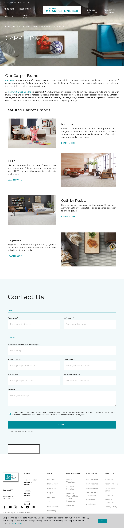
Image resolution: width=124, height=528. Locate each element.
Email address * (69, 359)
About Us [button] (8, 18)
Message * (12, 389)
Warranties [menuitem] (90, 500)
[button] (84, 19)
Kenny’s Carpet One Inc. (19, 92)
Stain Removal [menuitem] (92, 479)
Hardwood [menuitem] (51, 488)
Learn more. (17, 523)
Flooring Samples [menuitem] (70, 487)
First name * (13, 318)
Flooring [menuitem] (50, 479)
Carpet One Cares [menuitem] (110, 489)
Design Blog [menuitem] (71, 505)
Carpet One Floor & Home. (20, 512)
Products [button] (9, 11)
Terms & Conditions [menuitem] (109, 501)
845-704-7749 (24, 4)
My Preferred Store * (72, 374)
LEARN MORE (68, 143)
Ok (102, 521)
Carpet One (10, 26)
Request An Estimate (110, 13)
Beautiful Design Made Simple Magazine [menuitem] (72, 497)
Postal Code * (13, 374)
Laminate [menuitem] (51, 497)
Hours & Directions (91, 13)
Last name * (68, 318)
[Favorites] (86, 19)
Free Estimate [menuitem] (25, 18)
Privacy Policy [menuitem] (111, 507)
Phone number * (15, 359)
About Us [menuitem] (109, 479)
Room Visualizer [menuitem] (70, 480)
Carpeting (10, 80)
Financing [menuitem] (51, 511)
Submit (62, 425)
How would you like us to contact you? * (24, 344)
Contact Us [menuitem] (109, 495)
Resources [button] (25, 11)
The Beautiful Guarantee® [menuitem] (91, 494)
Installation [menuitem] (91, 504)
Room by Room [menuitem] (111, 484)
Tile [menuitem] (48, 502)
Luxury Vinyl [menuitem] (52, 484)
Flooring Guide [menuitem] (92, 488)
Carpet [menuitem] (50, 493)
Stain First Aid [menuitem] (92, 484)
